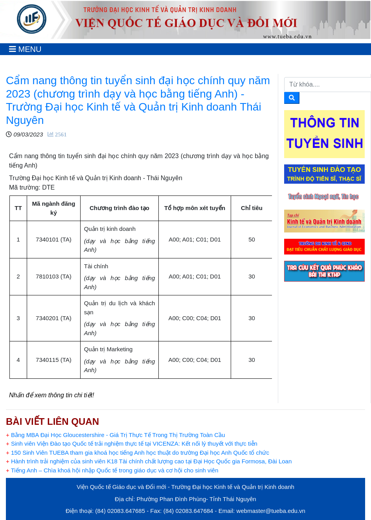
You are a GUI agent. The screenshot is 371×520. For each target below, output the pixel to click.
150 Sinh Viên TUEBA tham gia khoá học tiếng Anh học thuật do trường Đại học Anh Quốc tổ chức (137, 452)
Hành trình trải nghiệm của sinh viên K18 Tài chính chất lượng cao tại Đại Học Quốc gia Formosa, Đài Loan (149, 461)
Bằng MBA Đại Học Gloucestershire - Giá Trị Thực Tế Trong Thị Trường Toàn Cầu (115, 434)
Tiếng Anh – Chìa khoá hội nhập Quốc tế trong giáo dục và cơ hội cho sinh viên (112, 470)
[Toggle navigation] (25, 49)
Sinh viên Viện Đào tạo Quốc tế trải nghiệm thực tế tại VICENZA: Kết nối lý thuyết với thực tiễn (131, 443)
